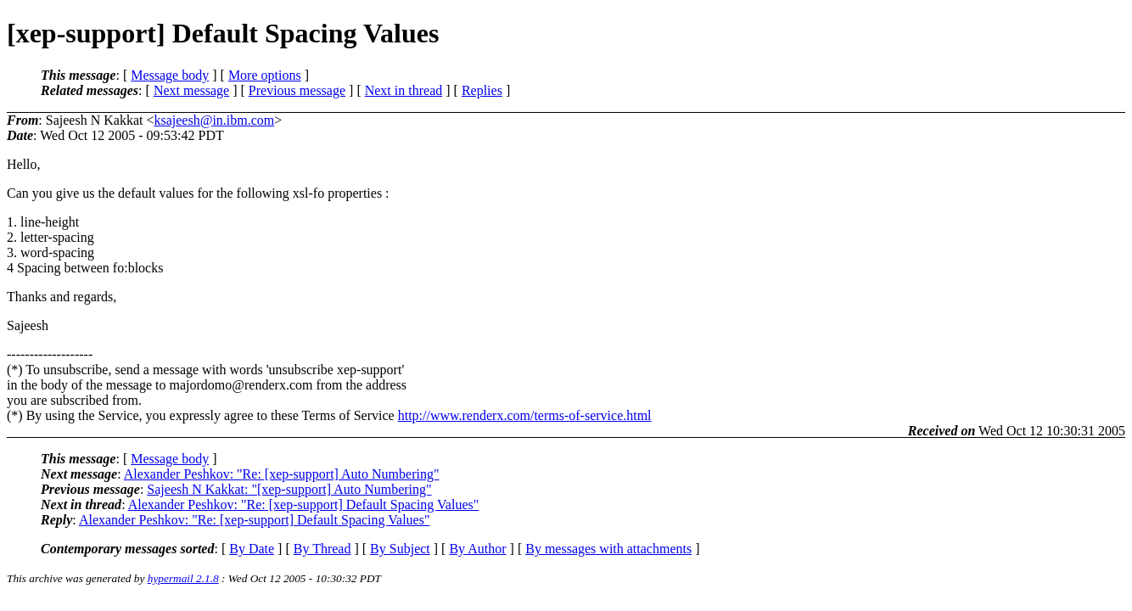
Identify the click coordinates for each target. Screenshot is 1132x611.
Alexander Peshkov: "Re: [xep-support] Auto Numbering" (282, 474)
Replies (482, 90)
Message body (170, 75)
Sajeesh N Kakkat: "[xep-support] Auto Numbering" (289, 489)
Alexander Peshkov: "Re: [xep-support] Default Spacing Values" (303, 504)
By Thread (322, 548)
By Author (477, 548)
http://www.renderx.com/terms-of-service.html (525, 415)
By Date (251, 548)
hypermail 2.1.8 (183, 578)
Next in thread (404, 90)
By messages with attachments (608, 548)
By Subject (400, 548)
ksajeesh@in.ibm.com (214, 120)
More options (264, 75)
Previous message (297, 90)
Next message (191, 90)
